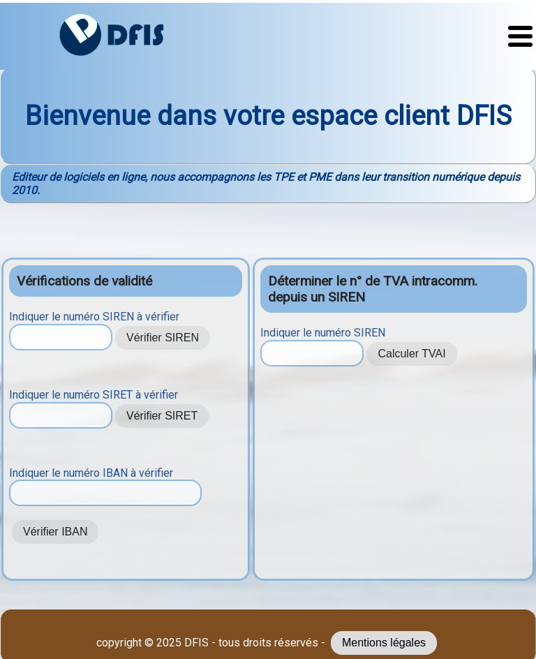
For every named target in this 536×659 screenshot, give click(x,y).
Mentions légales (384, 643)
